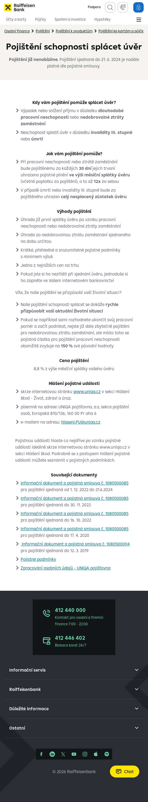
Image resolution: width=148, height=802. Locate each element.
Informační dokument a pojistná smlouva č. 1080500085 (74, 483)
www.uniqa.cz (87, 391)
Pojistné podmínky (38, 559)
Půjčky (40, 19)
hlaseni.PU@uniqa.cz (80, 422)
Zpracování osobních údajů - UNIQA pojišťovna (65, 568)
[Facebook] (41, 754)
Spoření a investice (70, 19)
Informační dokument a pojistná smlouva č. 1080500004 (75, 544)
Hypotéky (102, 19)
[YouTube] (74, 754)
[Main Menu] (139, 20)
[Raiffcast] (106, 754)
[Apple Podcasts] (95, 754)
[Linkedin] (52, 754)
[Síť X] (63, 754)
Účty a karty (16, 19)
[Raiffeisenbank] (19, 7)
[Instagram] (84, 754)
